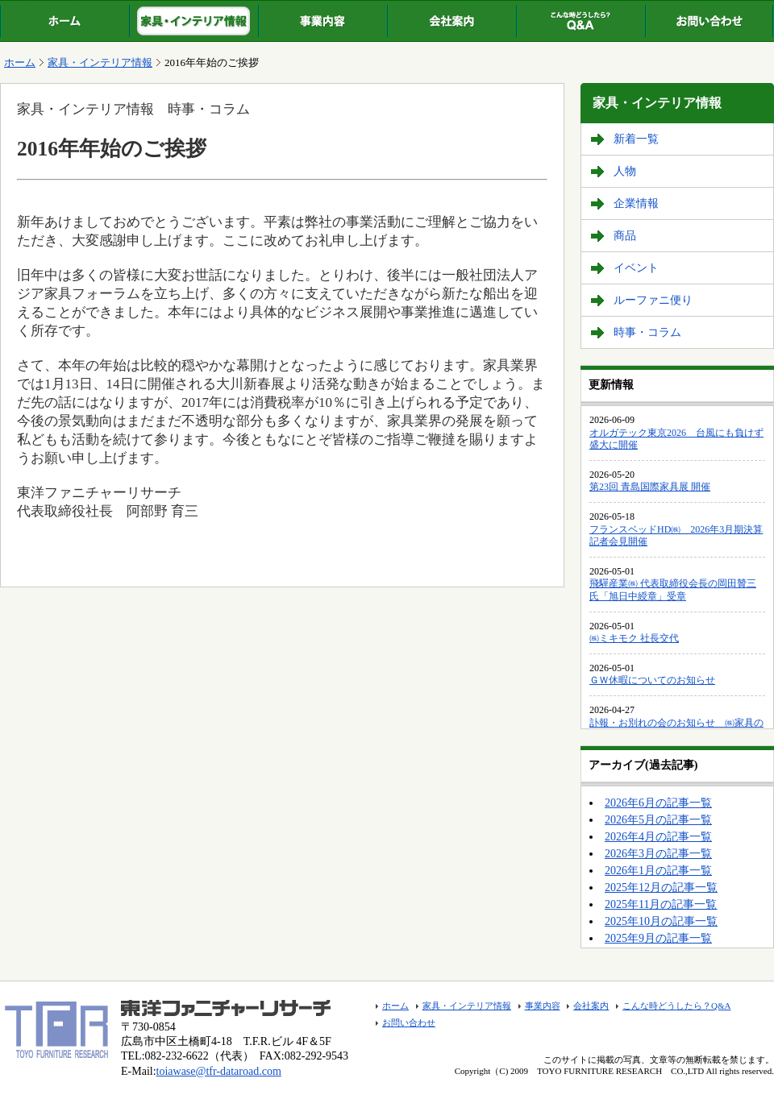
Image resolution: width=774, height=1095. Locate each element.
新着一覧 (636, 139)
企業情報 (636, 203)
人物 (625, 171)
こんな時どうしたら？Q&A (580, 21)
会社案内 (451, 21)
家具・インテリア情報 (193, 21)
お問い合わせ (709, 21)
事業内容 (322, 21)
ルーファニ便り (653, 300)
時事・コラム (647, 332)
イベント (636, 268)
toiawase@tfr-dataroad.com (218, 1071)
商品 (625, 236)
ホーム (64, 21)
